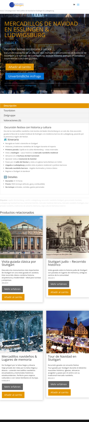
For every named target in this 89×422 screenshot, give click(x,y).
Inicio (2, 11)
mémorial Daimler (31, 203)
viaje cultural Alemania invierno (53, 206)
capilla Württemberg (16, 200)
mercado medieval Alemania (50, 203)
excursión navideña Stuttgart (53, 200)
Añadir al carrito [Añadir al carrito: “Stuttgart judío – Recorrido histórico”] (59, 292)
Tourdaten (9, 110)
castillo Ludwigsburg (33, 200)
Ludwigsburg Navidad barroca (11, 203)
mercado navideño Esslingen (73, 203)
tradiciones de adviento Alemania (27, 206)
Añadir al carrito (24, 67)
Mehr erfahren (12, 289)
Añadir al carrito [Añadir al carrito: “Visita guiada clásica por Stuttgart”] (13, 297)
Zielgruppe (9, 115)
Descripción (10, 105)
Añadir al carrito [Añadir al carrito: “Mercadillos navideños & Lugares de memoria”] (13, 394)
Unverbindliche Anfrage (29, 76)
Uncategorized (10, 11)
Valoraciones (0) (12, 120)
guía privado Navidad (73, 200)
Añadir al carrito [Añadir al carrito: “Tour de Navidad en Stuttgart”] (59, 392)
